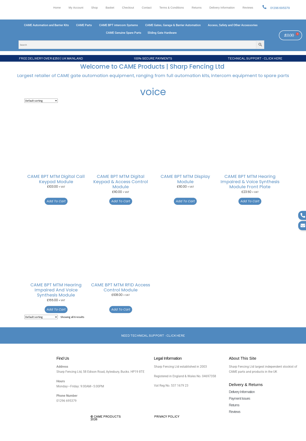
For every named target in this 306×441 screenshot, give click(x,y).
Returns (197, 7)
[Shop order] (41, 100)
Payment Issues (239, 398)
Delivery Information (222, 7)
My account (75, 7)
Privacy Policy (166, 416)
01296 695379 (280, 8)
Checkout (128, 7)
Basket (110, 7)
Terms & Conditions (171, 7)
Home (57, 7)
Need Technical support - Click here (153, 335)
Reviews (248, 7)
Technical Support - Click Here (255, 58)
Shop (94, 7)
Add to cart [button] (56, 201)
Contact (147, 7)
